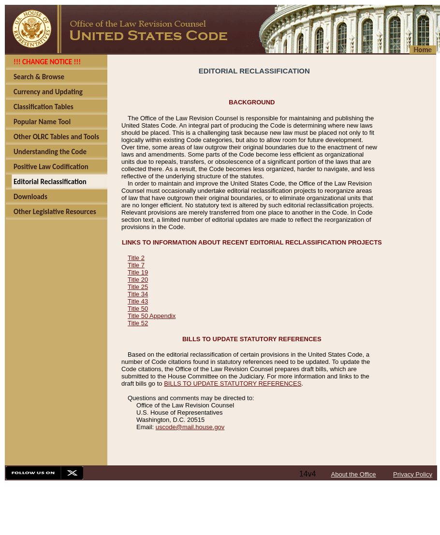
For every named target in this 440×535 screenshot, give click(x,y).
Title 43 (138, 301)
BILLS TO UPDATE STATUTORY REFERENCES (232, 383)
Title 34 (138, 294)
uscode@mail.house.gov (190, 427)
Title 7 (136, 265)
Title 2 (136, 257)
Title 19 (138, 272)
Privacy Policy (412, 474)
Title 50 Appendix (152, 315)
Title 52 (138, 323)
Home (423, 49)
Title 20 (138, 279)
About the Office (353, 474)
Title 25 (138, 286)
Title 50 (138, 308)
